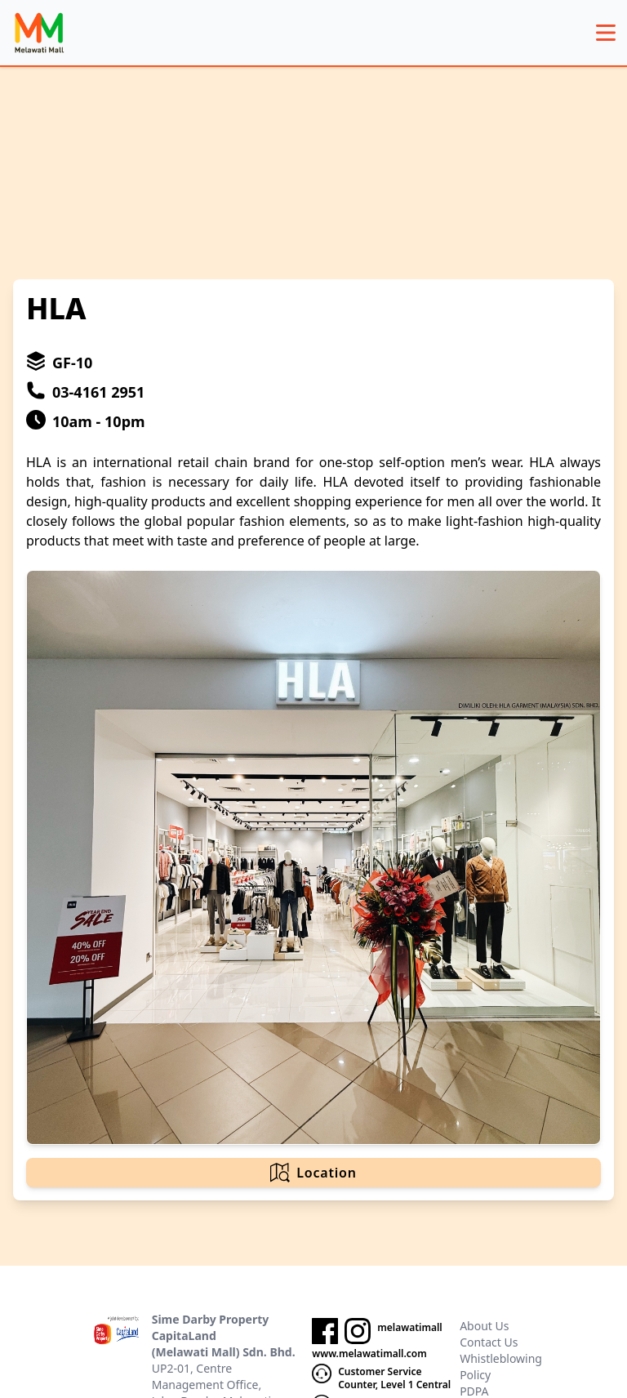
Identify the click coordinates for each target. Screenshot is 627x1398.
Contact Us (489, 1342)
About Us (484, 1325)
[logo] (39, 32)
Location (313, 1172)
